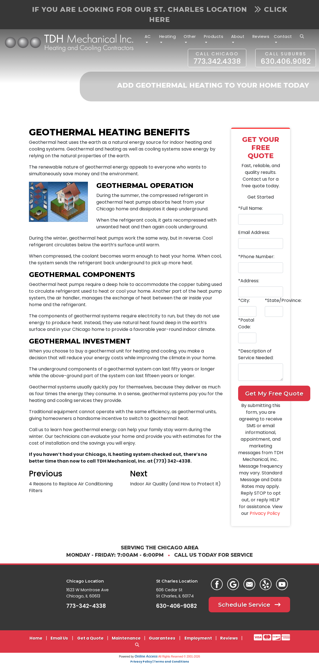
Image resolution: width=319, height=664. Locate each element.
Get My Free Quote (274, 393)
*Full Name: (250, 208)
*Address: (248, 281)
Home (35, 638)
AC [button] (148, 36)
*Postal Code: (246, 323)
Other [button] (190, 36)
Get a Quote (90, 638)
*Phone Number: (256, 256)
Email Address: (254, 232)
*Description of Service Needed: (256, 354)
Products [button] (213, 36)
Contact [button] (283, 36)
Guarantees (162, 638)
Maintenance (126, 638)
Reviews (261, 36)
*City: (244, 300)
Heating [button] (167, 36)
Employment (198, 638)
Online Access (146, 656)
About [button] (238, 36)
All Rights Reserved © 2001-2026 (179, 656)
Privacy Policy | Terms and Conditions (159, 662)
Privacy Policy (265, 513)
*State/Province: (283, 300)
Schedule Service (249, 604)
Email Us (59, 638)
